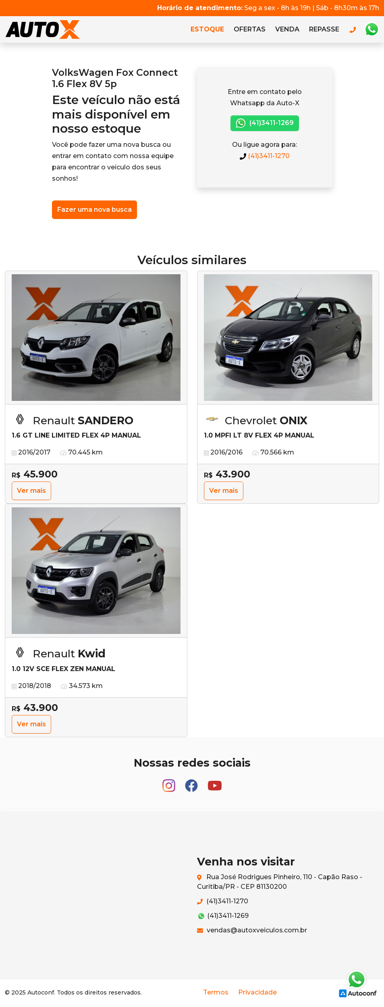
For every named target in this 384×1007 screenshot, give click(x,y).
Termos (215, 992)
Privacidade (257, 992)
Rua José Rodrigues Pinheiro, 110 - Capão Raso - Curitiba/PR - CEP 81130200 (279, 881)
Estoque (207, 29)
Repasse (324, 29)
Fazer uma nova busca (94, 209)
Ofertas (250, 29)
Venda (287, 29)
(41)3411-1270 (265, 156)
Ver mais (31, 490)
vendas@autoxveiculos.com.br (252, 930)
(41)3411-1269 (265, 123)
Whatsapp (371, 29)
